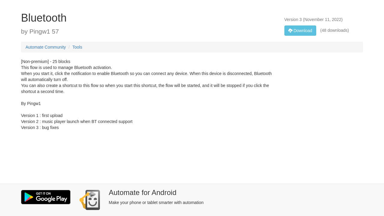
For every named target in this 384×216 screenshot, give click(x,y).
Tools (77, 47)
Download (300, 30)
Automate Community (46, 47)
